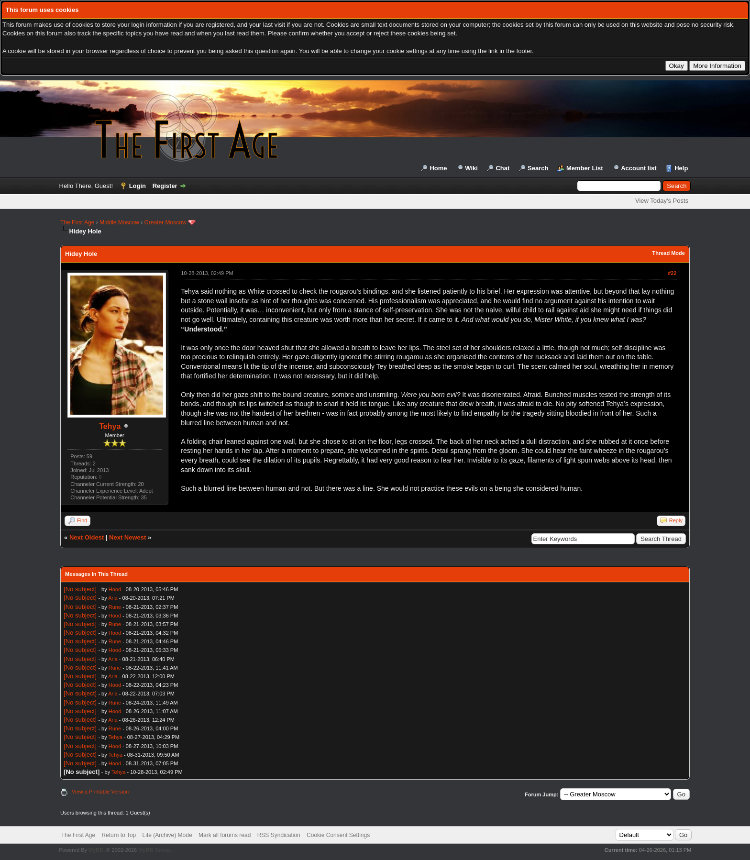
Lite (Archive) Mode (167, 835)
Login (137, 185)
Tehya (110, 426)
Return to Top (118, 835)
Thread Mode (668, 253)
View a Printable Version (100, 791)
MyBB (95, 850)
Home (438, 168)
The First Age (77, 222)
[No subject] (80, 589)
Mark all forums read (225, 835)
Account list (638, 168)
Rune (115, 607)
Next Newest (127, 537)
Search (538, 168)
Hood (115, 589)
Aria (113, 598)
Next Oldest (86, 537)
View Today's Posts (661, 200)
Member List (584, 168)
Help (681, 168)
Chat (502, 168)
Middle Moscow (119, 222)
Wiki (471, 168)
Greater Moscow (165, 222)
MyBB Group (154, 850)
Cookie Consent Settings (338, 835)
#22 (672, 273)
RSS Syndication (278, 835)
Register (165, 185)
